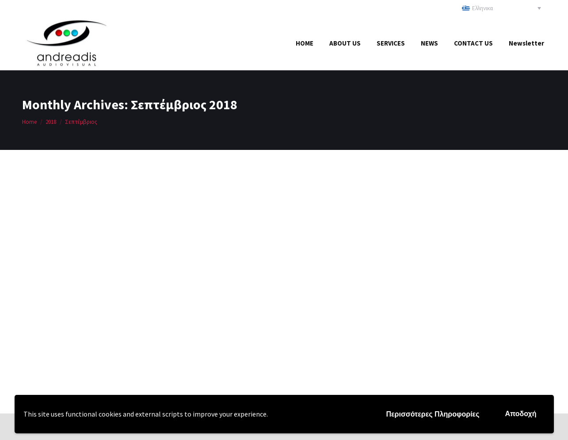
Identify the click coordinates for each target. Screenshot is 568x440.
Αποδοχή (520, 413)
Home (29, 122)
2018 (51, 122)
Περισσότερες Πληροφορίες (432, 414)
